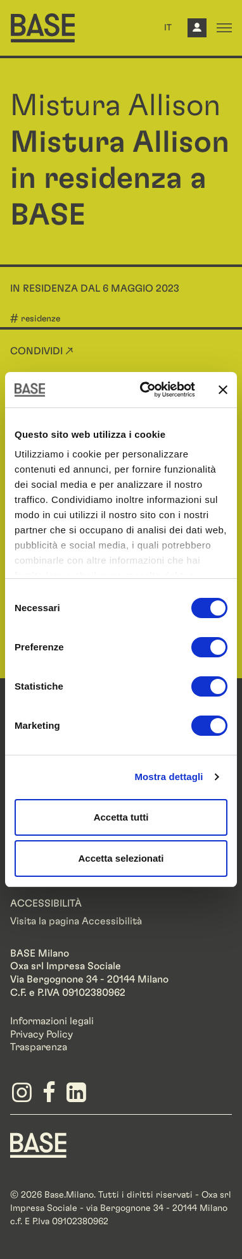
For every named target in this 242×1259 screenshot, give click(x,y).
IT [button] (168, 27)
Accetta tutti (121, 817)
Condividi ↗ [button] (41, 351)
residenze (40, 318)
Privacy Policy (41, 1034)
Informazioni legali (52, 1021)
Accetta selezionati (120, 858)
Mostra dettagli (168, 776)
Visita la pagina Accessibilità (76, 921)
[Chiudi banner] (223, 389)
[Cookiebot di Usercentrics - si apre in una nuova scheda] (145, 389)
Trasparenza (38, 1047)
